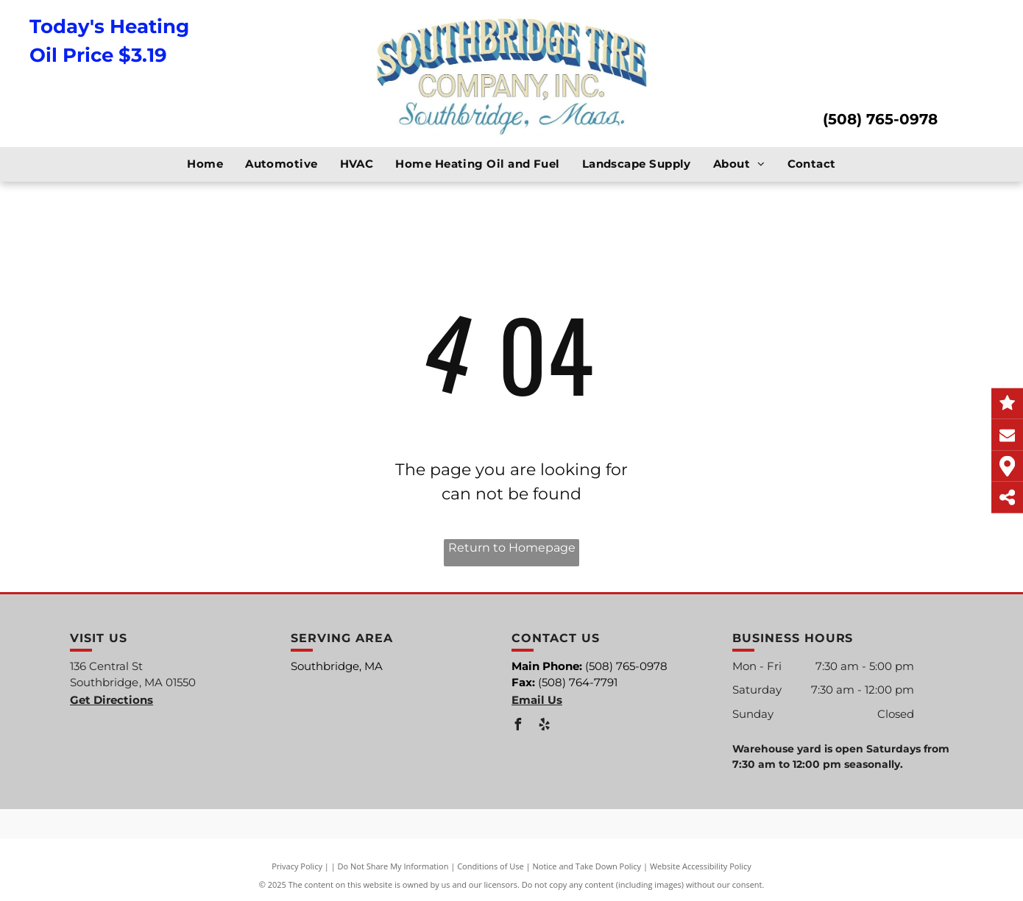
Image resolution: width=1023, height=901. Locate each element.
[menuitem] (205, 164)
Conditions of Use (490, 866)
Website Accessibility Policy (700, 866)
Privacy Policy (297, 866)
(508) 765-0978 (880, 119)
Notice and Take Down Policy (587, 866)
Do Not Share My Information (393, 866)
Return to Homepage (512, 548)
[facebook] (517, 726)
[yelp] (543, 726)
